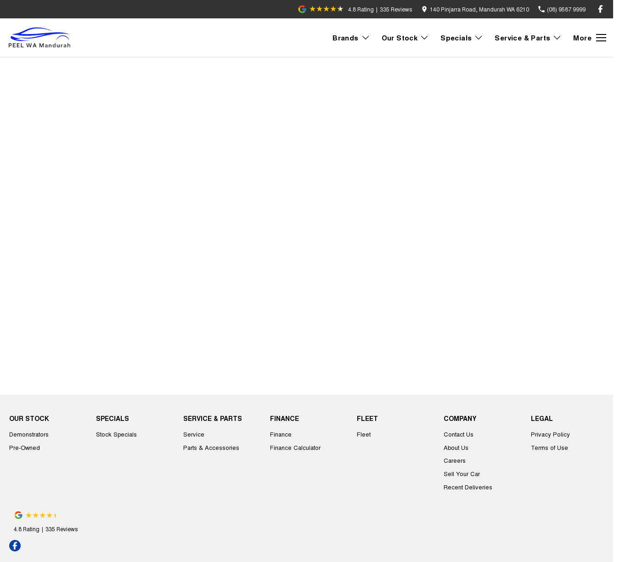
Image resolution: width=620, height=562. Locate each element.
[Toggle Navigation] (589, 37)
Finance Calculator (295, 447)
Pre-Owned (24, 447)
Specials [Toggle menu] (461, 38)
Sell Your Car (462, 473)
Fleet (364, 434)
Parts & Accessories (211, 447)
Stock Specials (116, 434)
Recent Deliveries (468, 487)
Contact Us (458, 434)
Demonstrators (29, 434)
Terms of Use (549, 447)
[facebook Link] (600, 9)
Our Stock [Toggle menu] (405, 38)
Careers (455, 460)
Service (193, 434)
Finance (281, 434)
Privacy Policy (550, 434)
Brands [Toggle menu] (351, 38)
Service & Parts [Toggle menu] (528, 38)
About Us (456, 447)
